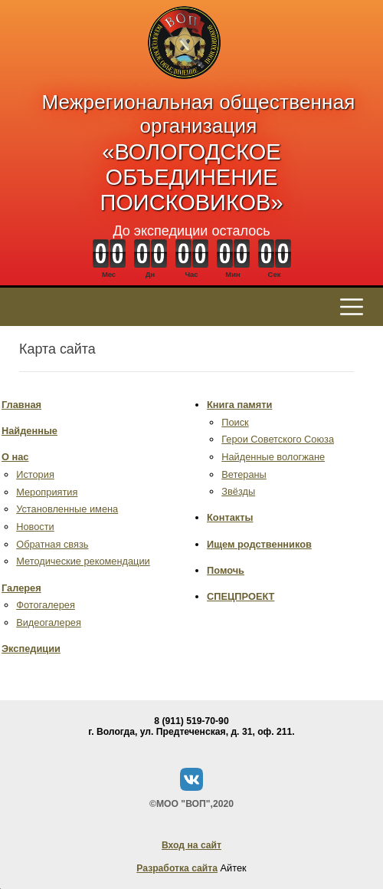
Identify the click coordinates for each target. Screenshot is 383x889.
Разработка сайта (177, 868)
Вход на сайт (191, 845)
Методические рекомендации (83, 561)
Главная (21, 404)
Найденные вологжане (273, 457)
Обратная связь (52, 544)
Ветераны (244, 474)
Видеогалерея (48, 622)
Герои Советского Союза (277, 439)
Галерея (21, 588)
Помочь (225, 570)
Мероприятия (46, 492)
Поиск (234, 422)
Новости (35, 526)
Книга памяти (239, 404)
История (35, 474)
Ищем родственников (259, 544)
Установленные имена (67, 509)
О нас (15, 457)
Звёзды (238, 491)
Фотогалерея (45, 605)
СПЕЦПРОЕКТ (240, 596)
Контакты (230, 517)
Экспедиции (31, 648)
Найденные (29, 430)
